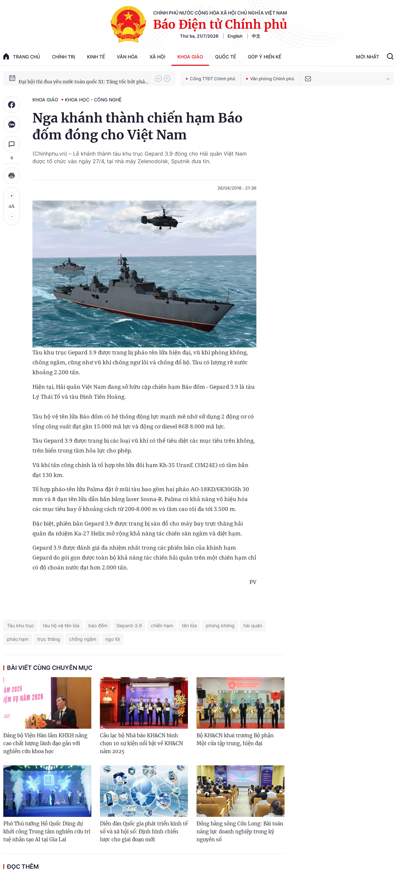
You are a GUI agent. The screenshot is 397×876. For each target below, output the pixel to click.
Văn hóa (127, 56)
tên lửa (189, 625)
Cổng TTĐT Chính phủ (210, 78)
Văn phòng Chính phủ (270, 78)
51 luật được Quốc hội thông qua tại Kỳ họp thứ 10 (74, 78)
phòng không (220, 625)
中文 (256, 36)
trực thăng (48, 639)
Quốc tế (225, 56)
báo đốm (98, 625)
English (235, 36)
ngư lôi (112, 639)
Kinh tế (96, 56)
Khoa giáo (190, 56)
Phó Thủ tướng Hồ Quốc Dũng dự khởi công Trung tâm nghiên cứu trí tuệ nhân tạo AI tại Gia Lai (46, 832)
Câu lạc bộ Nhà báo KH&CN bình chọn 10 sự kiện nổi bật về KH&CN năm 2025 (141, 743)
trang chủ (21, 56)
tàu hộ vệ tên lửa (61, 625)
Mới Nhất (367, 56)
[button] (158, 78)
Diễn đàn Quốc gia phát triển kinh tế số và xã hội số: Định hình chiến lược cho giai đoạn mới (144, 832)
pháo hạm (17, 639)
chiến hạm (162, 625)
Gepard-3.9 (129, 625)
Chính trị (63, 56)
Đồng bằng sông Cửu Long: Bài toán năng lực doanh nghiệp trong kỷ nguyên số (240, 832)
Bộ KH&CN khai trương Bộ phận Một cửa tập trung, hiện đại (235, 739)
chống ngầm (82, 639)
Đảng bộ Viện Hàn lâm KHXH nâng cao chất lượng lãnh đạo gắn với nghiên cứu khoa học (45, 743)
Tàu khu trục (20, 625)
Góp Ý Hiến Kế (264, 56)
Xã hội (157, 56)
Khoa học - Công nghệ (93, 99)
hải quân (252, 625)
